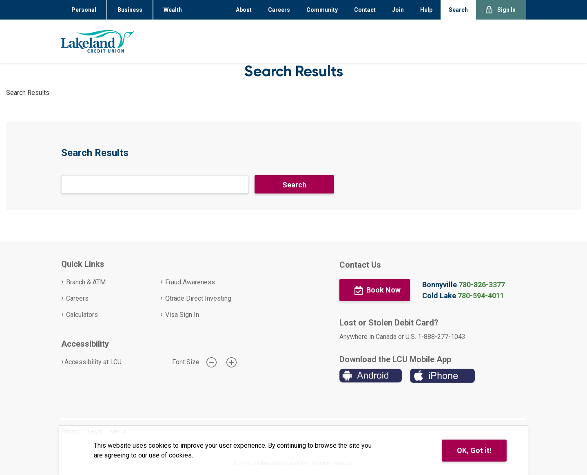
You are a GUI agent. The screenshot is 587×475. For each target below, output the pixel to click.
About (244, 10)
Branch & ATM (86, 282)
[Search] (154, 184)
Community (322, 10)
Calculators (82, 315)
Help (426, 10)
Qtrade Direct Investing (198, 298)
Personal (83, 10)
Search (458, 10)
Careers (279, 10)
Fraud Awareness (190, 282)
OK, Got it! (474, 450)
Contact (365, 10)
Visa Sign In (182, 315)
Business (129, 10)
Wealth (173, 10)
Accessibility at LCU (93, 362)
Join (398, 10)
